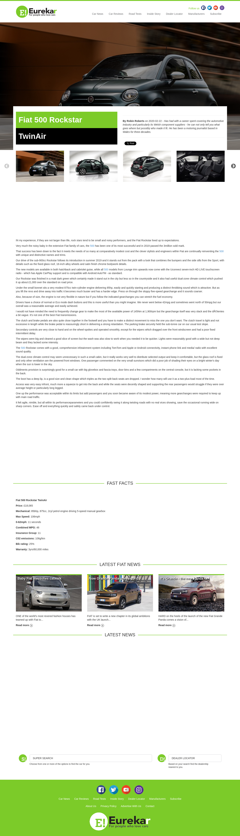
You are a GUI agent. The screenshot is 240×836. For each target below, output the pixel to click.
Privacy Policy (108, 806)
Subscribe (215, 13)
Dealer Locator (174, 13)
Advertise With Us (131, 806)
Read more (24, 625)
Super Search (43, 758)
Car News (97, 13)
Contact (149, 806)
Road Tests (135, 13)
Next (233, 166)
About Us (91, 806)
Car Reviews (116, 13)
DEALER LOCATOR (183, 758)
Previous (7, 166)
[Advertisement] (120, 213)
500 (92, 245)
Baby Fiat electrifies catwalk (40, 578)
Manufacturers (196, 13)
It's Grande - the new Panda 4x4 (185, 578)
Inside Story (153, 13)
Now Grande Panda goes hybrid (114, 578)
